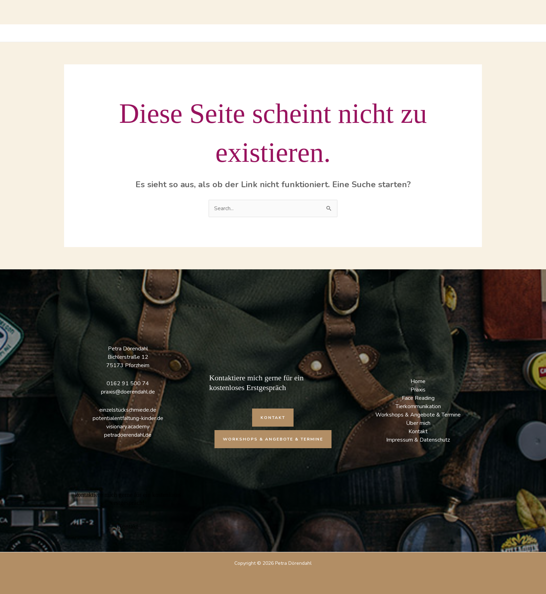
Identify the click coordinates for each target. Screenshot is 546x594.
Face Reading (418, 398)
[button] (273, 418)
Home (418, 381)
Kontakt (418, 431)
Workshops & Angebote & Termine (418, 415)
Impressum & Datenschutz (418, 440)
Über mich (418, 423)
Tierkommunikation (418, 406)
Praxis (418, 390)
